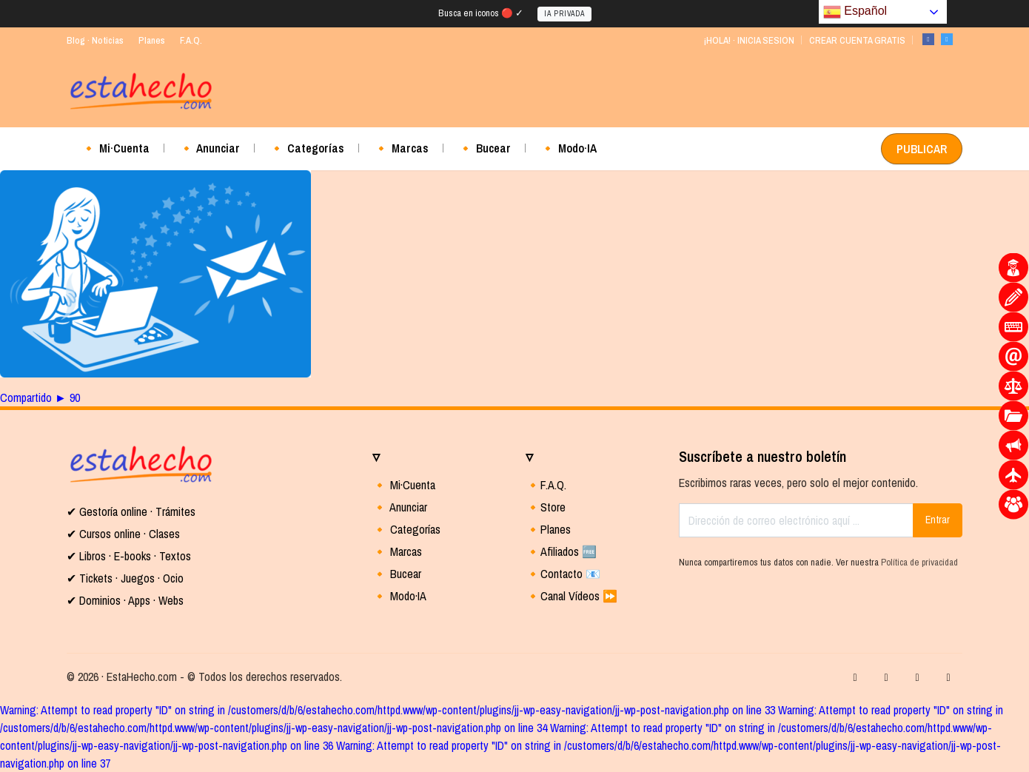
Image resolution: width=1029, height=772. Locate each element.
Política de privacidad (919, 562)
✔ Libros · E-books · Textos (129, 556)
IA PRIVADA (564, 14)
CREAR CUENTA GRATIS (857, 40)
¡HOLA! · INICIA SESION (748, 40)
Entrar (937, 519)
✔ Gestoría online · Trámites (131, 511)
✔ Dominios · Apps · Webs (125, 600)
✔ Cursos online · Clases (123, 534)
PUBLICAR (921, 149)
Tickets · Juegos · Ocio (130, 578)
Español (855, 12)
